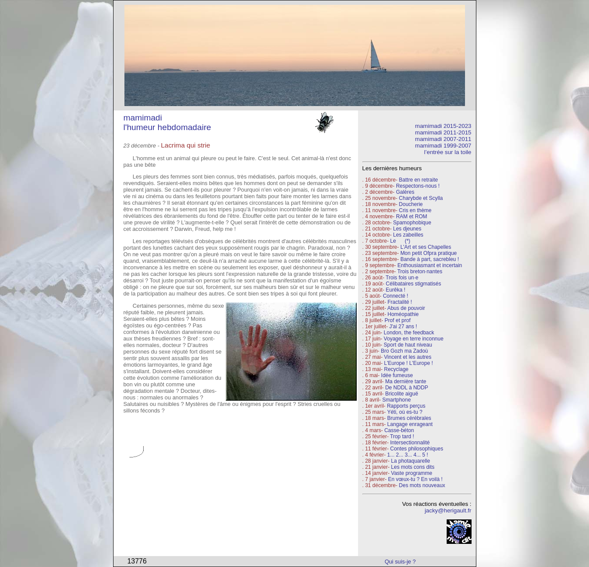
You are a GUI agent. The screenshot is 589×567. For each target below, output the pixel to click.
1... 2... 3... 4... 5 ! (407, 455)
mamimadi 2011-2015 (443, 132)
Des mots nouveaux (422, 485)
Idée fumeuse (397, 375)
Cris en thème (415, 210)
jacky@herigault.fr (448, 510)
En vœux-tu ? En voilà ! (415, 479)
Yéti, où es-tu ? (405, 412)
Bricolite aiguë (401, 394)
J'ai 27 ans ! (403, 326)
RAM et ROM (411, 216)
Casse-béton (399, 430)
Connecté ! (395, 296)
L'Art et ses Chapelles (425, 247)
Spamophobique (412, 223)
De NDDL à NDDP (406, 388)
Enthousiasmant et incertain (429, 265)
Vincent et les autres (408, 357)
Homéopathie (403, 314)
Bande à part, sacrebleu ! (429, 259)
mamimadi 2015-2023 (443, 126)
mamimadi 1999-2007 (443, 145)
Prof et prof (397, 320)
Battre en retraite (418, 180)
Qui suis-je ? (400, 561)
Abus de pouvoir (406, 308)
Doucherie (411, 204)
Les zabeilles (408, 235)
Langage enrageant (410, 424)
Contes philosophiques (416, 449)
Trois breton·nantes (419, 271)
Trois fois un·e (402, 278)
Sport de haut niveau (408, 345)
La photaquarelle (410, 461)
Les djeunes (407, 229)
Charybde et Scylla (421, 198)
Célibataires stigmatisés (413, 284)
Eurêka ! (396, 290)
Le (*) (400, 241)
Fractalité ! (399, 302)
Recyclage (396, 369)
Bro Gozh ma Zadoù (404, 351)
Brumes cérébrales (409, 418)
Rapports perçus (406, 406)
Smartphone (396, 400)
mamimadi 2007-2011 (443, 139)
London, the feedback (409, 333)
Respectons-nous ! (418, 186)
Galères (405, 192)
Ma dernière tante (405, 381)
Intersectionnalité (410, 443)
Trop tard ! (402, 436)
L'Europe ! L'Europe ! (408, 363)
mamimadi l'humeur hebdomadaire (167, 122)
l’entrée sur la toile (447, 152)
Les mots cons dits (412, 467)
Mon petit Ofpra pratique (428, 253)
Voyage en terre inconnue (414, 339)
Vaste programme (411, 473)
